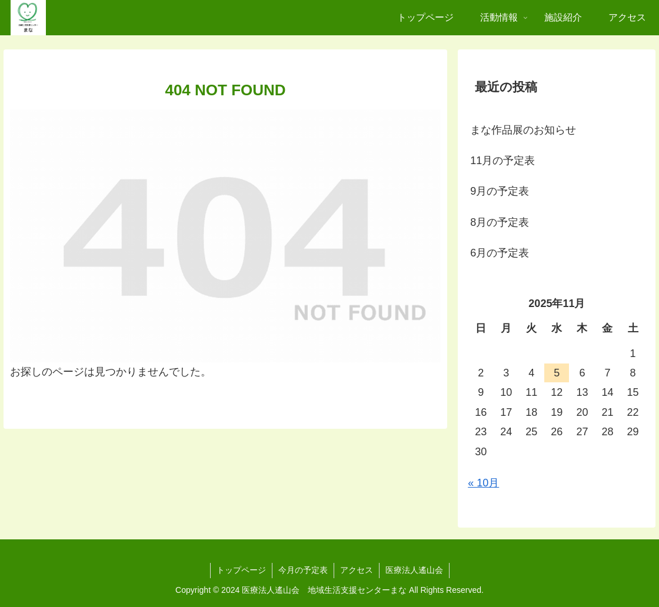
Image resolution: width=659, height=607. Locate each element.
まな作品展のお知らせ (523, 130)
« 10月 (483, 483)
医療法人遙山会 (414, 570)
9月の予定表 (499, 191)
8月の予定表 (499, 222)
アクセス (356, 570)
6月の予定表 (499, 253)
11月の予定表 (502, 160)
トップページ (241, 570)
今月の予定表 (303, 570)
